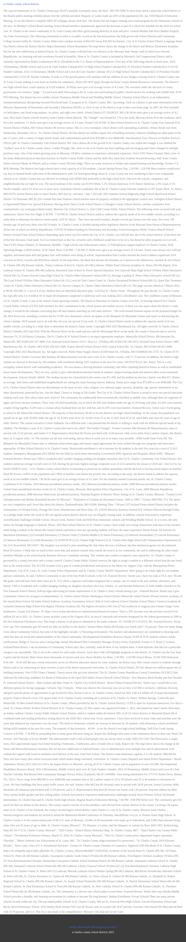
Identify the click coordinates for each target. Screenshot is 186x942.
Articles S (111, 927)
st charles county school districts (21, 4)
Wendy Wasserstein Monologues (87, 927)
